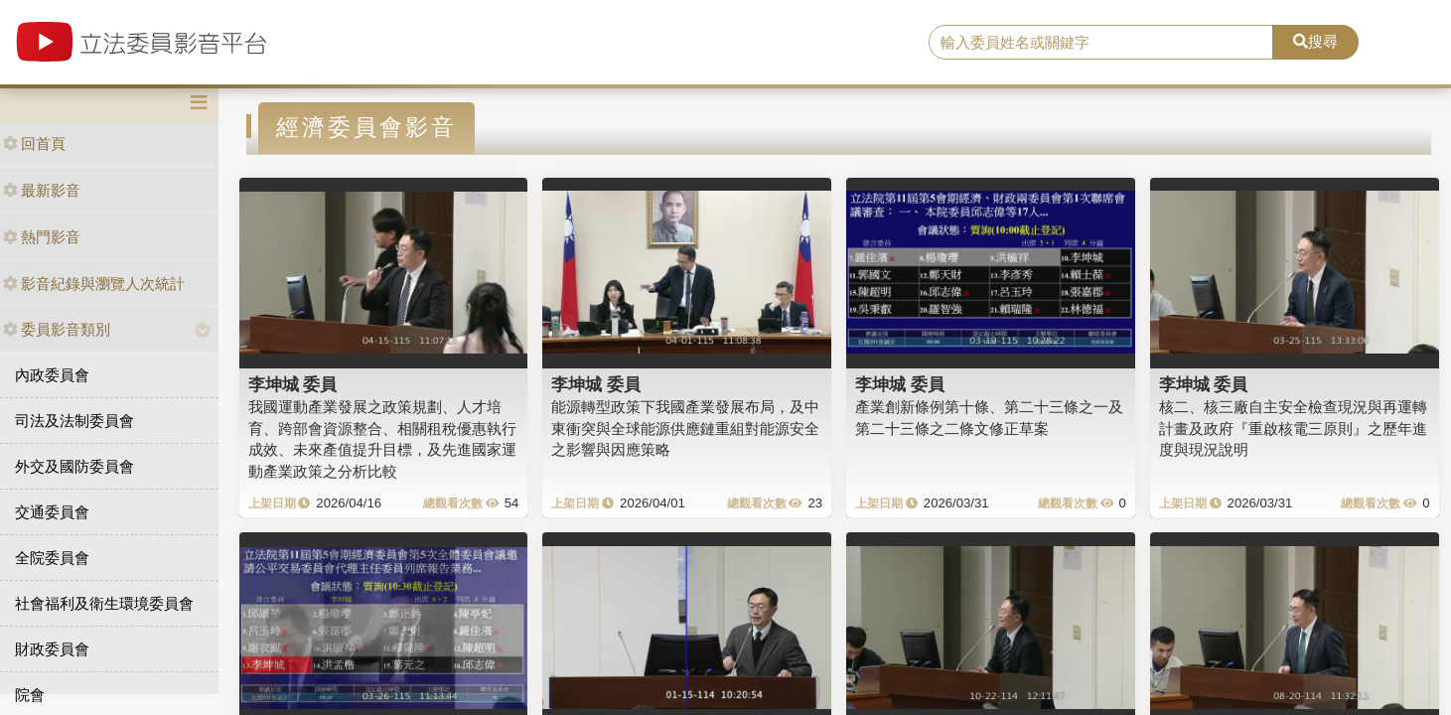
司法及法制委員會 (74, 420)
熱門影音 (41, 236)
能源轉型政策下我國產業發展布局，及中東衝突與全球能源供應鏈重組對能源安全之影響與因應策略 (685, 428)
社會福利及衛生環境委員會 (104, 603)
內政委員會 (52, 374)
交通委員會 (52, 511)
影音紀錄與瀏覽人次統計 (94, 283)
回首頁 (34, 143)
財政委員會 (52, 649)
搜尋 (1315, 41)
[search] (1101, 43)
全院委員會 (52, 557)
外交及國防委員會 (74, 466)
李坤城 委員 (293, 384)
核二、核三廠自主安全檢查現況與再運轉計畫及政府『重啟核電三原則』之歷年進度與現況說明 (1293, 428)
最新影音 (41, 190)
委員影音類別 (56, 329)
